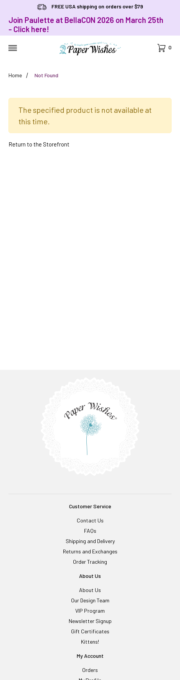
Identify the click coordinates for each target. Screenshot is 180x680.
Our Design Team (90, 600)
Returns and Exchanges (90, 551)
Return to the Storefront (38, 144)
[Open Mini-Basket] (164, 48)
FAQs (90, 530)
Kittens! (90, 641)
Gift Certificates (90, 631)
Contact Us (90, 520)
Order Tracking (90, 561)
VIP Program (90, 610)
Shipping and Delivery (90, 541)
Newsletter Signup (90, 621)
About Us (90, 590)
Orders (90, 670)
